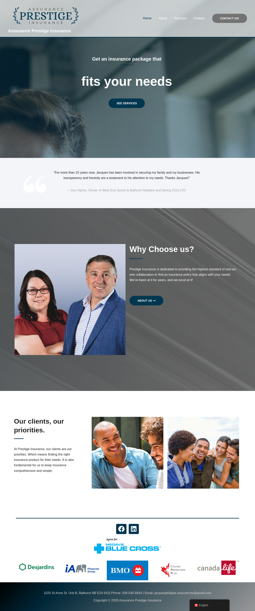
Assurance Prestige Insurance (39, 30)
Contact (199, 18)
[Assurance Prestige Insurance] (46, 15)
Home (150, 18)
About (165, 18)
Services (181, 18)
